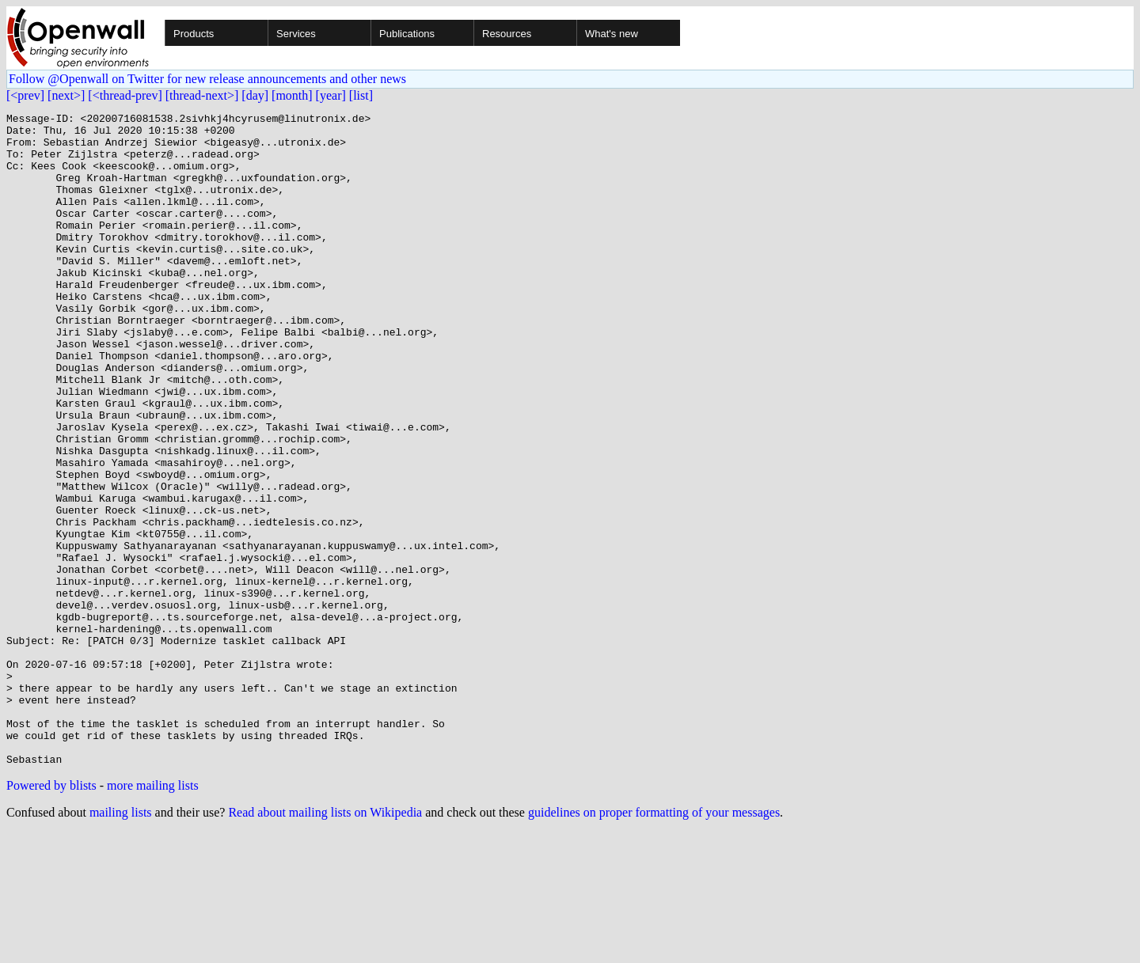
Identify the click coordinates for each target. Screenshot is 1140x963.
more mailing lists (153, 916)
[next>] (66, 95)
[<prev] (25, 95)
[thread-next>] (202, 95)
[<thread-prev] (125, 95)
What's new (611, 34)
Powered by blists (51, 916)
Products (193, 34)
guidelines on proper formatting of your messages (654, 943)
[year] (331, 95)
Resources (506, 34)
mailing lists (120, 943)
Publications (407, 34)
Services (296, 34)
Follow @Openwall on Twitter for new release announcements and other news (207, 78)
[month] (292, 95)
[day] (254, 95)
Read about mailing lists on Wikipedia (325, 943)
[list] (361, 95)
